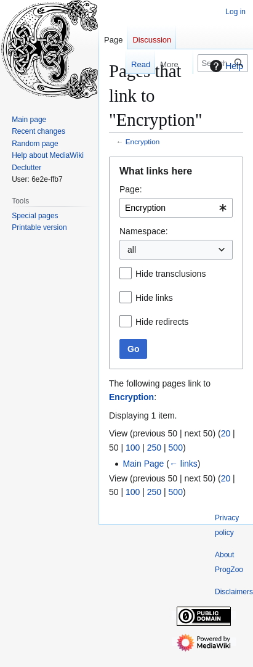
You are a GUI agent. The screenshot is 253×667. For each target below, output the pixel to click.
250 (154, 447)
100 (133, 447)
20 (226, 433)
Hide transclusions (170, 274)
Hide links (154, 298)
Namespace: (143, 231)
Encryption (143, 141)
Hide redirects (161, 322)
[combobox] (176, 208)
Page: (130, 189)
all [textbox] (131, 250)
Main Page (143, 464)
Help (225, 66)
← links (183, 464)
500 (176, 447)
